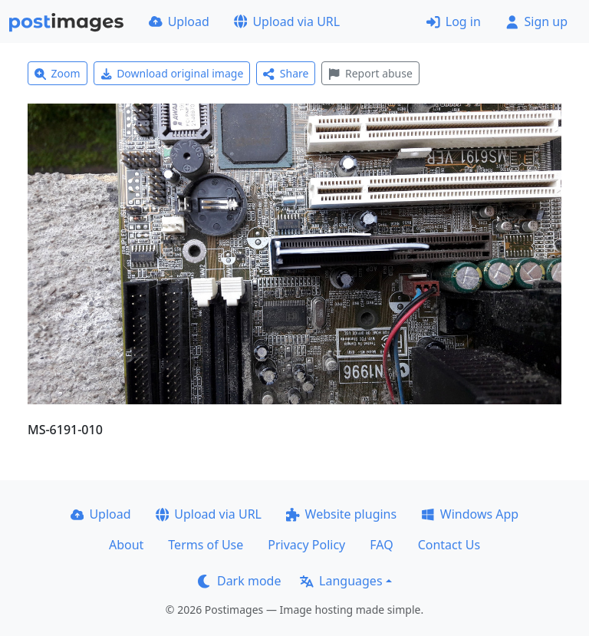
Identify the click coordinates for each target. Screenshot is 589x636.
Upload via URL (287, 21)
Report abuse (370, 73)
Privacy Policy (306, 544)
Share (285, 73)
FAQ (381, 544)
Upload (179, 21)
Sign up (536, 21)
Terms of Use (205, 544)
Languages (341, 580)
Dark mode (239, 580)
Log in (453, 21)
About (126, 544)
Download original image (172, 73)
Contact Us (449, 544)
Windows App (469, 514)
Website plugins (341, 514)
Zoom (58, 73)
